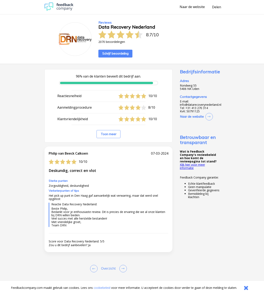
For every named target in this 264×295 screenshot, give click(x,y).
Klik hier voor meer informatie (192, 166)
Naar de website (192, 7)
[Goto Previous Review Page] (94, 268)
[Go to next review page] (122, 268)
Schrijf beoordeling (115, 53)
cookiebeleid (102, 288)
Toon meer (108, 134)
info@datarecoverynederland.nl (200, 104)
